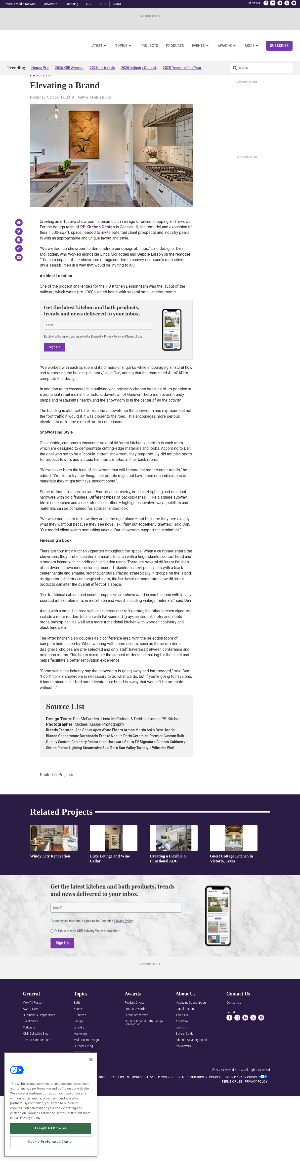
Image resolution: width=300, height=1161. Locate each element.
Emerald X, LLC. (233, 1084)
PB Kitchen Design (97, 241)
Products (175, 46)
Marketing (80, 1048)
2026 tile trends (102, 68)
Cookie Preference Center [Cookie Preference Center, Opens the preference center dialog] (50, 1141)
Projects (149, 46)
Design (78, 1035)
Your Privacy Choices (242, 1091)
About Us (181, 1029)
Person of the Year (136, 1029)
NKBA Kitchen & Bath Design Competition (144, 1037)
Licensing (71, 3)
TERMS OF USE (232, 1095)
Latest (96, 46)
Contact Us (233, 1017)
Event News (30, 1035)
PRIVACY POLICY (256, 1095)
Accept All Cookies (50, 1128)
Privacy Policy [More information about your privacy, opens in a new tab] (30, 1118)
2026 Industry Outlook (139, 68)
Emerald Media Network (20, 3)
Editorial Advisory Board (191, 1054)
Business (80, 1029)
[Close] (91, 1059)
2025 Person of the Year (182, 68)
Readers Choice (134, 1017)
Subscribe (279, 46)
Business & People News (39, 1029)
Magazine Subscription (190, 1017)
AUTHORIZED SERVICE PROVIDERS (150, 1091)
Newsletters (183, 1060)
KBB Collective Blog (35, 1048)
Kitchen (79, 1023)
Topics (121, 46)
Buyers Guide (184, 1048)
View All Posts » (33, 1017)
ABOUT (103, 1091)
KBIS (89, 3)
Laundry (79, 1042)
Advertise (50, 3)
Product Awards (135, 1023)
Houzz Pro (40, 68)
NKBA (117, 3)
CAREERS (117, 1091)
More (250, 46)
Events (198, 46)
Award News (31, 1023)
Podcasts (29, 1042)
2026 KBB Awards (69, 68)
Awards (225, 46)
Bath (77, 1017)
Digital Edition (184, 1023)
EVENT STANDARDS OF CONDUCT (200, 1091)
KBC (103, 3)
